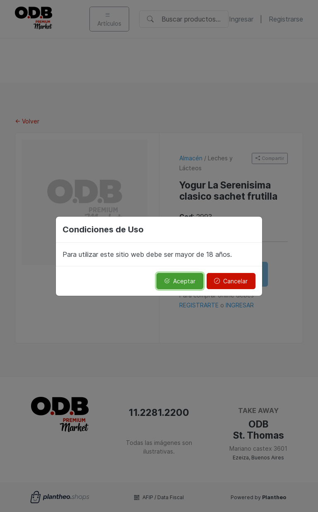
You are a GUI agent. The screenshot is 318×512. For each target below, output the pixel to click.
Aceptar (179, 281)
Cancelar (231, 281)
